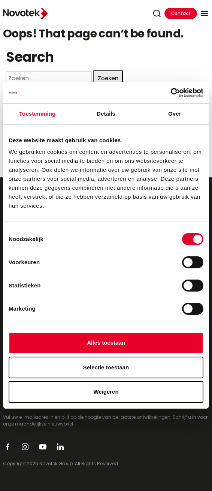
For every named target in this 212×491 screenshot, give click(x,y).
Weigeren (105, 391)
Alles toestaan (106, 342)
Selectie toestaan (106, 367)
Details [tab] (106, 113)
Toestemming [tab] (37, 113)
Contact (181, 13)
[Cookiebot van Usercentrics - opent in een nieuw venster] (170, 93)
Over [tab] (174, 113)
